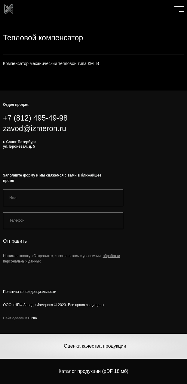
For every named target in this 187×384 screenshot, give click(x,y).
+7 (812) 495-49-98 (35, 118)
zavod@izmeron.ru (34, 128)
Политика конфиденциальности (29, 292)
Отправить (15, 241)
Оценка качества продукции (95, 346)
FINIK (33, 318)
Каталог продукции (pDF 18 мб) (93, 371)
